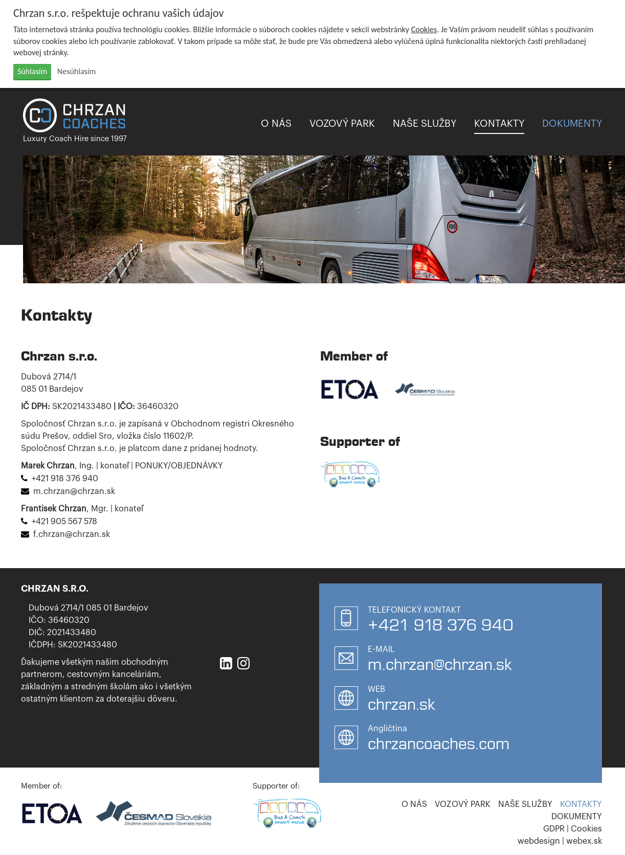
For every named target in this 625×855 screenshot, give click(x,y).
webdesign (539, 841)
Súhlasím (32, 71)
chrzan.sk (401, 704)
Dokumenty (572, 123)
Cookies (424, 29)
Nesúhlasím (76, 71)
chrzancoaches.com (439, 743)
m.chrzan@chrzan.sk (74, 491)
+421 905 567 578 (64, 522)
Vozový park (342, 123)
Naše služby (424, 123)
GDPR (554, 829)
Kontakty (499, 123)
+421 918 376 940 (65, 479)
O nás (276, 123)
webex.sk (584, 841)
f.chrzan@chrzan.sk (71, 534)
